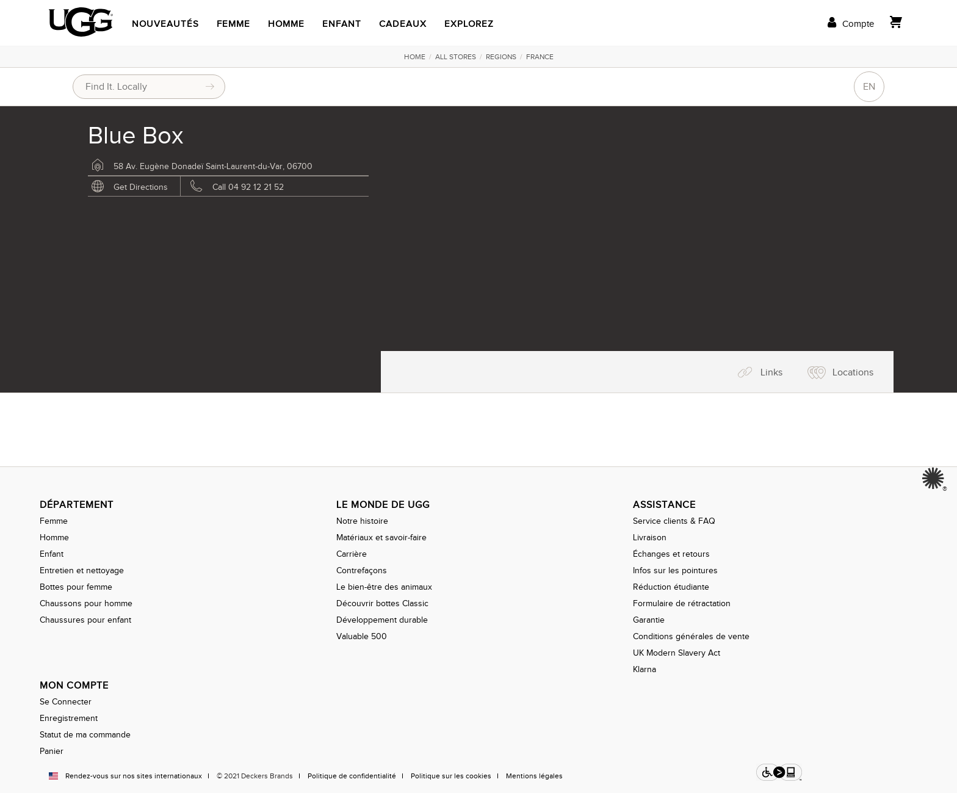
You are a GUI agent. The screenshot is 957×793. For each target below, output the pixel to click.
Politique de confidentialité (352, 776)
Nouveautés (165, 24)
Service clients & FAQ (674, 521)
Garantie (649, 620)
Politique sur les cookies (451, 776)
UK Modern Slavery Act (676, 652)
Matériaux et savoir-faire (381, 537)
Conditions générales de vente (691, 636)
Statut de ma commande (85, 734)
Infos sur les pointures (675, 570)
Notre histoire (362, 521)
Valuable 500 (361, 636)
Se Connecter (66, 701)
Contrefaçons (361, 570)
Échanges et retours (671, 554)
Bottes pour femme (76, 587)
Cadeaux (403, 24)
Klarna (644, 669)
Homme (286, 24)
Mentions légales (534, 776)
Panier (51, 751)
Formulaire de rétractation (682, 603)
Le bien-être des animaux (384, 587)
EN (869, 86)
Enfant (341, 24)
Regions (501, 57)
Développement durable (382, 620)
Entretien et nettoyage (82, 570)
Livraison (649, 537)
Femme (233, 24)
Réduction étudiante (671, 587)
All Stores (455, 57)
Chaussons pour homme (86, 603)
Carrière (351, 554)
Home (414, 57)
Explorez (469, 24)
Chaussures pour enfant (85, 620)
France (540, 57)
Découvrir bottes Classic (382, 603)
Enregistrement (69, 718)
